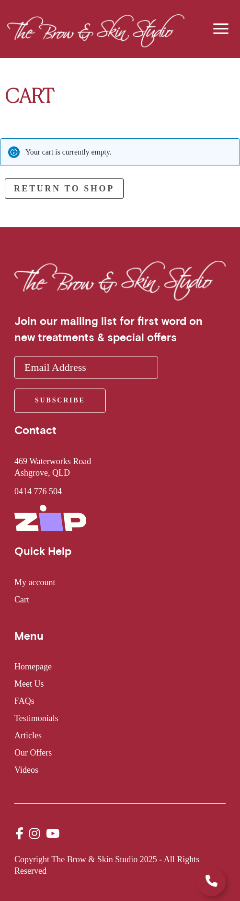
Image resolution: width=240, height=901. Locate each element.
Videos (26, 770)
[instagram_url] (34, 833)
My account (34, 582)
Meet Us (29, 684)
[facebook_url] (19, 833)
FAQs (24, 701)
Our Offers (33, 752)
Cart (21, 599)
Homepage (33, 666)
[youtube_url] (53, 833)
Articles (28, 735)
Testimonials (36, 718)
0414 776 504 (38, 491)
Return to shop (64, 188)
